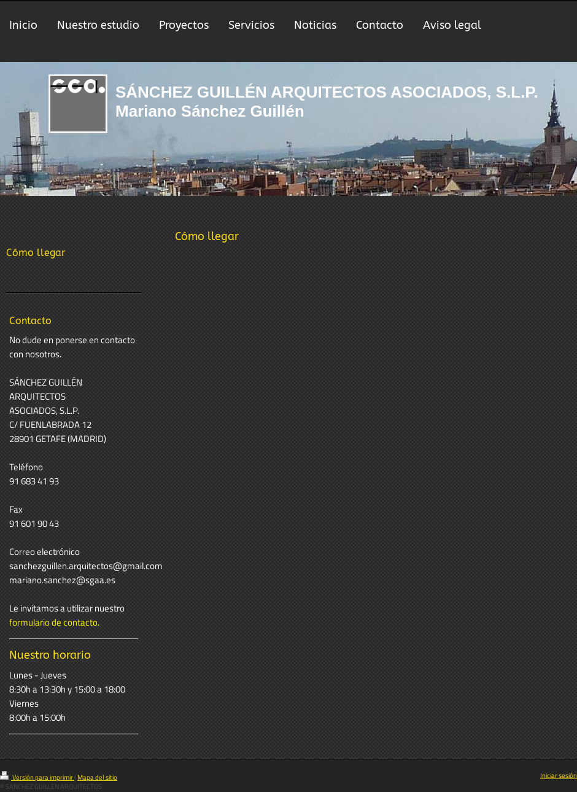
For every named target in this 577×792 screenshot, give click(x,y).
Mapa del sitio (97, 777)
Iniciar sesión (558, 775)
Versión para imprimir (37, 777)
